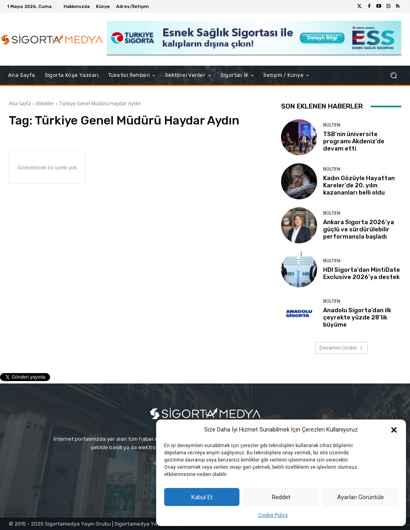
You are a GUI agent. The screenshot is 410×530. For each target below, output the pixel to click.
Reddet (281, 497)
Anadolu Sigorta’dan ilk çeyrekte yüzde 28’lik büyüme (357, 317)
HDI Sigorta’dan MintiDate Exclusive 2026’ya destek (361, 273)
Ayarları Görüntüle (360, 497)
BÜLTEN (331, 125)
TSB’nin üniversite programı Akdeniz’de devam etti (353, 141)
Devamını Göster (341, 347)
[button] (394, 430)
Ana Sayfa (20, 103)
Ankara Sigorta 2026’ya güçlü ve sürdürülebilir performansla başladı (358, 229)
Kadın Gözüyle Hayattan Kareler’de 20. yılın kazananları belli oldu (359, 185)
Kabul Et (202, 497)
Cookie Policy (273, 515)
